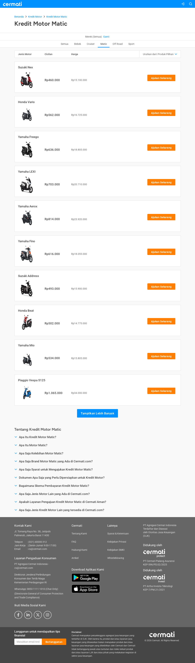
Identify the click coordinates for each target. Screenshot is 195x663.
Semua (64, 43)
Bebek (77, 43)
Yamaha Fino (26, 241)
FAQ (74, 541)
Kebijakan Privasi (116, 541)
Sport (131, 43)
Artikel (75, 558)
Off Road (118, 43)
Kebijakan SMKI (116, 549)
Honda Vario (26, 102)
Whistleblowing (115, 558)
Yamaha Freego (28, 137)
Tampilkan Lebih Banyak (97, 413)
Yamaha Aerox (27, 206)
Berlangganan (54, 642)
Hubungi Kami (79, 549)
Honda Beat (26, 310)
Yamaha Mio (26, 345)
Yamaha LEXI (27, 171)
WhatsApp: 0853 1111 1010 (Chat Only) (36, 589)
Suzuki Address (28, 276)
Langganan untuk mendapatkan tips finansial (37, 633)
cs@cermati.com (37, 549)
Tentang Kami (79, 533)
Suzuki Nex (25, 67)
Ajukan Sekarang (161, 78)
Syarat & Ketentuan (118, 533)
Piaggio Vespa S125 (31, 380)
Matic (103, 43)
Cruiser (91, 43)
